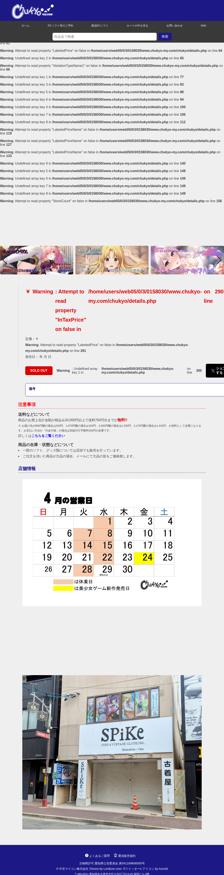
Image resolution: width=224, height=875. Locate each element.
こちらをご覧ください (48, 436)
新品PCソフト (98, 25)
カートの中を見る (135, 25)
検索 (165, 36)
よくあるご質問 (97, 855)
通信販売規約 (125, 855)
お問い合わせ (173, 25)
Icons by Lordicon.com (107, 868)
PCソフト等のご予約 (58, 25)
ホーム (24, 25)
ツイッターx (133, 868)
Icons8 (163, 868)
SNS (201, 25)
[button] (5, 260)
